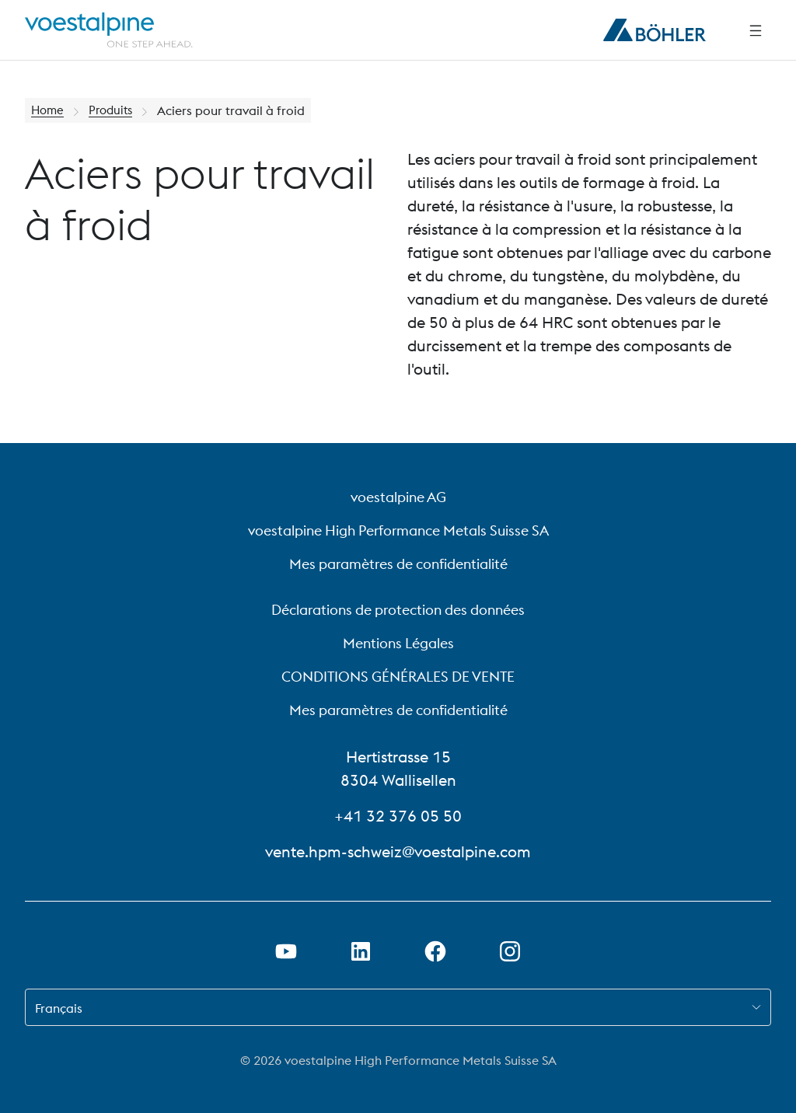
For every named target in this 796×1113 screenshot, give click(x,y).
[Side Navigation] (755, 30)
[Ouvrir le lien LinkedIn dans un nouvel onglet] (360, 951)
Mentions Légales (398, 643)
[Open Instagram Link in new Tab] (510, 951)
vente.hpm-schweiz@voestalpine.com (398, 851)
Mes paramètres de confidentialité (398, 564)
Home (48, 110)
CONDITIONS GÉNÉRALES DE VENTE (398, 677)
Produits (114, 110)
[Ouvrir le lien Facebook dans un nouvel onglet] (435, 951)
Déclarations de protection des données (398, 610)
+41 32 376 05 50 (398, 815)
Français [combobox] (58, 1008)
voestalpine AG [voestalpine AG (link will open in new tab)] (398, 497)
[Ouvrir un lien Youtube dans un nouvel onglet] (286, 951)
